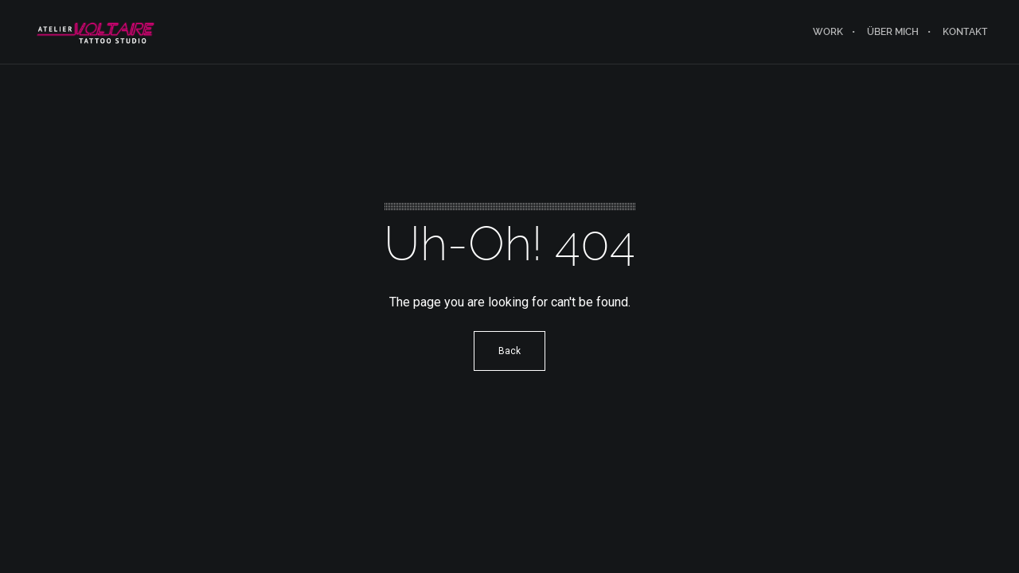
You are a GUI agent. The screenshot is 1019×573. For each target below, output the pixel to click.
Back (509, 351)
